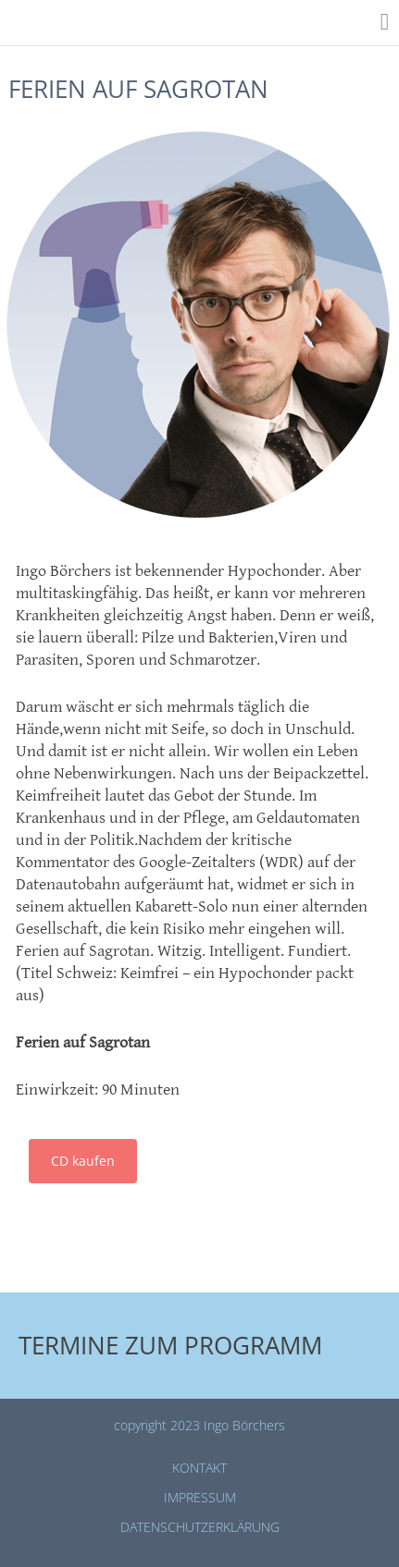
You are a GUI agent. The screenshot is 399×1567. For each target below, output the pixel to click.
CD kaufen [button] (83, 1160)
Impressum (200, 1497)
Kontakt (199, 1467)
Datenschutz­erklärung (200, 1527)
